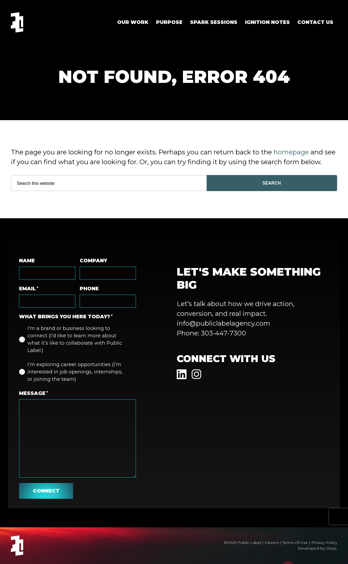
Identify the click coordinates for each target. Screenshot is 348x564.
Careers (272, 542)
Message (33, 393)
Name (27, 261)
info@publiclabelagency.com (223, 323)
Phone (89, 289)
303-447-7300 (223, 333)
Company (93, 261)
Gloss (331, 548)
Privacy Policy (324, 542)
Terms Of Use (295, 542)
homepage (291, 152)
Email (28, 288)
